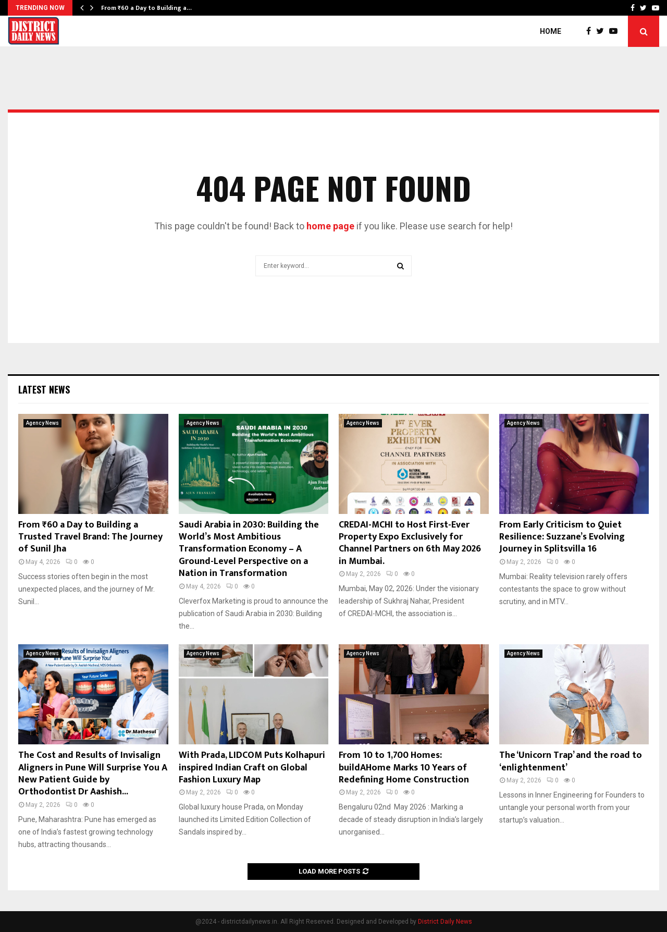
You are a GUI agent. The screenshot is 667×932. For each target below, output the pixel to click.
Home (550, 31)
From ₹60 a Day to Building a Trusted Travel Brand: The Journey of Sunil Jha (90, 537)
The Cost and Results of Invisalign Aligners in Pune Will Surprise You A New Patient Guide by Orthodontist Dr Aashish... (92, 773)
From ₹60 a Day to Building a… (146, 8)
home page (330, 225)
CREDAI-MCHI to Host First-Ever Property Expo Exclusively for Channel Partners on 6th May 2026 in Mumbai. (410, 543)
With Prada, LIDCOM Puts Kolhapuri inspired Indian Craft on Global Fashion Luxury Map (252, 767)
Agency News (42, 423)
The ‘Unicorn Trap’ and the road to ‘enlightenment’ (570, 761)
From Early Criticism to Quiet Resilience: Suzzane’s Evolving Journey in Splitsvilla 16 (562, 537)
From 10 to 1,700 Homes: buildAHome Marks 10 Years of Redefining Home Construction (404, 767)
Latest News (44, 389)
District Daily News (445, 921)
